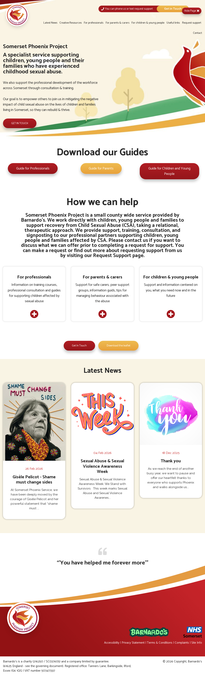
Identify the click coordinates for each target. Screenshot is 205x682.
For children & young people (148, 23)
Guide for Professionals (33, 169)
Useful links (173, 23)
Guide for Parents (101, 169)
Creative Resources (70, 23)
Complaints (181, 643)
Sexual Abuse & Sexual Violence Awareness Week (102, 467)
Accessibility (109, 643)
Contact (197, 33)
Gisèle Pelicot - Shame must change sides (34, 480)
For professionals (93, 23)
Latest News (50, 23)
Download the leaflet (118, 346)
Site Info (196, 643)
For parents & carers (117, 23)
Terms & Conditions (159, 643)
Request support (191, 23)
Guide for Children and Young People (169, 171)
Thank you (171, 461)
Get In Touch (79, 346)
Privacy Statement (131, 643)
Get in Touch (173, 9)
